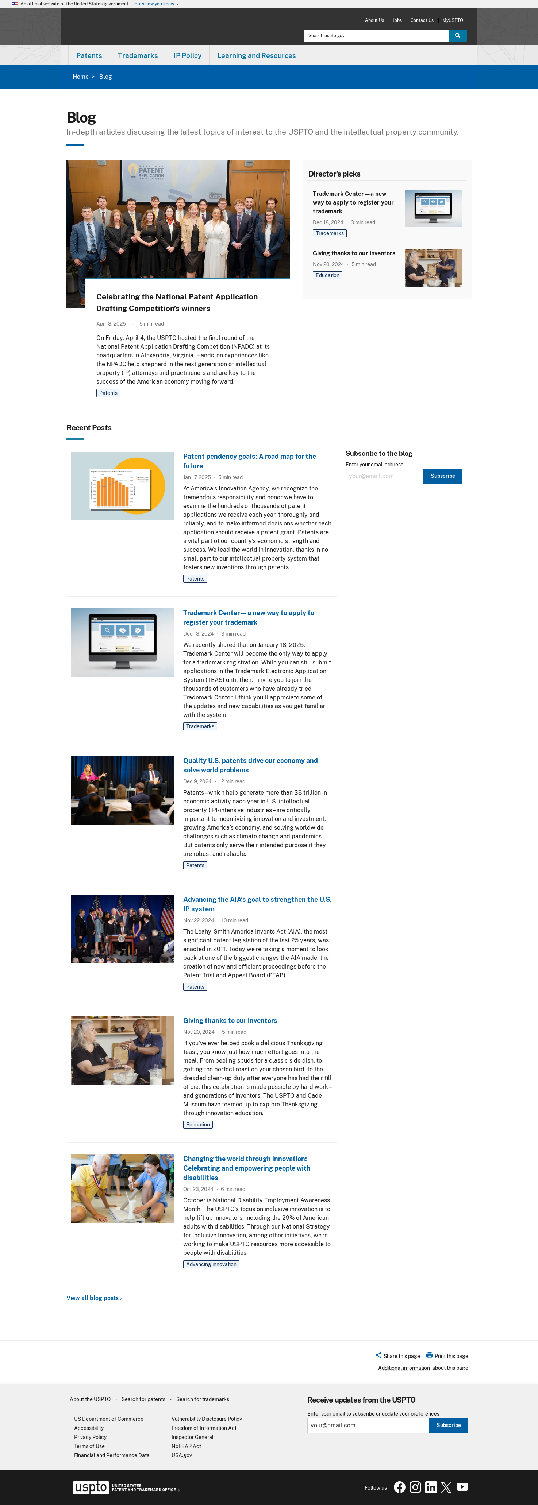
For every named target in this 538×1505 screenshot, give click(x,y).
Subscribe (449, 1425)
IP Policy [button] (187, 55)
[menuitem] (89, 55)
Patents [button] (89, 55)
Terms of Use (89, 1446)
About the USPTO (90, 1399)
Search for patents (143, 1399)
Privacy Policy (90, 1437)
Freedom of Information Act (204, 1428)
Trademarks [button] (138, 55)
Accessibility (89, 1428)
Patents (108, 393)
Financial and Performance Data (112, 1455)
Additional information (404, 1368)
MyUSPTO (452, 20)
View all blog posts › (94, 1298)
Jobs (397, 20)
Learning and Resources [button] (256, 55)
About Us (374, 20)
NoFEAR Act (186, 1446)
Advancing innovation (211, 1264)
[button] (397, 1357)
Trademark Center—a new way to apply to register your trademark (353, 202)
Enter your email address (374, 465)
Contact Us (422, 20)
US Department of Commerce (108, 1419)
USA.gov (182, 1455)
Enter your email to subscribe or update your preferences (373, 1414)
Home (81, 76)
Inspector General (193, 1437)
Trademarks (330, 233)
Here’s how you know (155, 4)
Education (327, 275)
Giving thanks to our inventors (354, 253)
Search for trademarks (202, 1399)
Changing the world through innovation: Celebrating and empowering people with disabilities (247, 1168)
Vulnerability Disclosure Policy (207, 1419)
